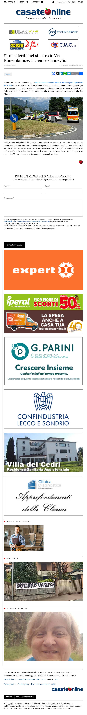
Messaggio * (9, 198)
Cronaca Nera (10, 65)
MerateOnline (34, 679)
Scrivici (9, 697)
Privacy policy (10, 684)
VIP (56, 679)
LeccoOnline (22, 679)
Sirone (8, 74)
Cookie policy (23, 684)
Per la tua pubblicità (25, 697)
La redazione (9, 679)
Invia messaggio (14, 245)
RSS (43, 679)
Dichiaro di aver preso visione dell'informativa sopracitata (30, 229)
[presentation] (20, 236)
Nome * (7, 186)
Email (47, 186)
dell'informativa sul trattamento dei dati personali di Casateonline (27, 222)
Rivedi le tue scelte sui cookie (43, 684)
